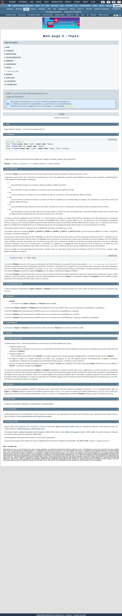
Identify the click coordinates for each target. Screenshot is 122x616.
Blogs (38, 2)
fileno (25, 404)
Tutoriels (22, 2)
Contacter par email (79, 615)
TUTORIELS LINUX (34, 15)
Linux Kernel (49, 104)
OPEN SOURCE (103, 15)
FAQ (31, 2)
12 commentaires (58, 106)
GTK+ (83, 15)
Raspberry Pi (63, 9)
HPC (49, 9)
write (113, 359)
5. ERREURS (8, 61)
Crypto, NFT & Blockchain (72, 12)
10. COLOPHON (9, 81)
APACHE (93, 15)
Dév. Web (69, 6)
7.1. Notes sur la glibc (11, 71)
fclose (85, 317)
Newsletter (56, 2)
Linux (26, 9)
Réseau (72, 9)
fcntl (75, 314)
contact (51, 437)
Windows (19, 9)
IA (42, 6)
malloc (100, 308)
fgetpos (68, 244)
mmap (59, 359)
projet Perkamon (65, 104)
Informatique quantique (54, 12)
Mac (54, 9)
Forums (12, 2)
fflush (95, 317)
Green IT (80, 9)
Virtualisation (116, 9)
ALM (47, 6)
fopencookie (47, 404)
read (104, 359)
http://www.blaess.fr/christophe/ (32, 432)
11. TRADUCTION (10, 85)
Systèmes (117, 6)
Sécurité (89, 9)
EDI (76, 6)
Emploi (68, 2)
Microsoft (54, 6)
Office (102, 6)
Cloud (37, 6)
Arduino (33, 9)
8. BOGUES (8, 74)
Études (77, 2)
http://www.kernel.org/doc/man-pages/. (38, 416)
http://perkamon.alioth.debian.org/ (32, 429)
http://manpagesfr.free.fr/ (76, 432)
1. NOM (6, 47)
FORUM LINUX (11, 15)
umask (24, 234)
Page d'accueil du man (15, 97)
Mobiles (109, 6)
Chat (46, 2)
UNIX (77, 15)
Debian (39, 104)
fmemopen (35, 404)
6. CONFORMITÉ (10, 64)
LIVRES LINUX (59, 15)
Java (62, 6)
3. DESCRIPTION (10, 54)
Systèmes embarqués (101, 9)
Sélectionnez (112, 139)
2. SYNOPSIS (9, 51)
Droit (85, 2)
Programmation (85, 6)
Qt (87, 15)
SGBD (95, 6)
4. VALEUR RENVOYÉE (12, 57)
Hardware (42, 9)
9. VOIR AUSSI (9, 78)
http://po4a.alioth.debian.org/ (68, 426)
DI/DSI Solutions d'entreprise (23, 6)
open (75, 311)
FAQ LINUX (22, 15)
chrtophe (69, 615)
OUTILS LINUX (48, 15)
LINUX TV (69, 15)
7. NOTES (7, 68)
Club (92, 2)
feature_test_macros (65, 159)
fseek (57, 244)
